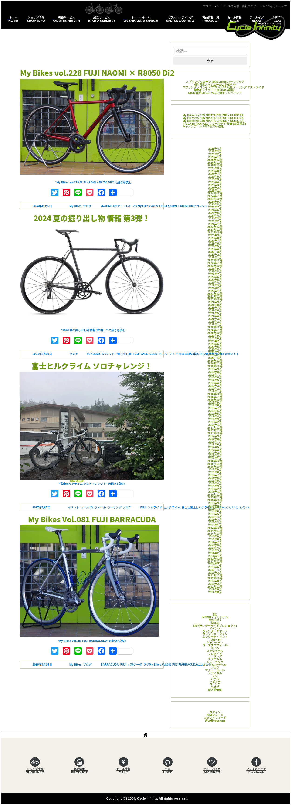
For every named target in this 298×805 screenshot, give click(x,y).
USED (153, 354)
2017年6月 (214, 444)
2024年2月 (214, 221)
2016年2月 (214, 489)
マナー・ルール (215, 670)
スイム (215, 648)
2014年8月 (214, 539)
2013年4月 (214, 570)
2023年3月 (214, 252)
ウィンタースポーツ (214, 631)
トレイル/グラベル (214, 664)
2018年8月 (214, 405)
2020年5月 (214, 346)
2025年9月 (214, 168)
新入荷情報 (215, 690)
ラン (215, 676)
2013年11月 (214, 561)
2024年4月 (214, 215)
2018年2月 (214, 422)
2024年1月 (214, 224)
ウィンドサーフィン (214, 634)
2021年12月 (214, 293)
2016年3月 (214, 486)
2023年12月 (214, 227)
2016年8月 (214, 472)
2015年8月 (214, 505)
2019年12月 (214, 360)
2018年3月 (214, 419)
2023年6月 (214, 243)
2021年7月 (214, 307)
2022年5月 (214, 280)
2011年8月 (214, 592)
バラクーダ (135, 664)
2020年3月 (214, 352)
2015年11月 (214, 497)
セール (163, 354)
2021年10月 (214, 299)
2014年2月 (214, 553)
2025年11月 (214, 162)
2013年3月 (214, 572)
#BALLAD (93, 354)
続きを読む (93, 182)
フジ (135, 206)
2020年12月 (214, 327)
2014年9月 (214, 536)
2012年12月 (214, 575)
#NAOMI (106, 206)
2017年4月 (214, 450)
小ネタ (215, 687)
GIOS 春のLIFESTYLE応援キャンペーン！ (215, 93)
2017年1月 (214, 458)
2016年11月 (214, 464)
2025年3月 (214, 185)
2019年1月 (214, 391)
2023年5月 (214, 246)
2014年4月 (214, 547)
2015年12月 (214, 494)
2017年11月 (214, 430)
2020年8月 (214, 338)
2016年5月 (214, 480)
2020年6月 (214, 344)
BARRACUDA (110, 664)
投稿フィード (215, 715)
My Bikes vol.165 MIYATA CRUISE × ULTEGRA (213, 115)
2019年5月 (214, 380)
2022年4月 (214, 282)
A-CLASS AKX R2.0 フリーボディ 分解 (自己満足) (214, 123)
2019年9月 (214, 369)
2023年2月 (214, 254)
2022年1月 (214, 291)
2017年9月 (214, 436)
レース (215, 678)
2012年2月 (214, 584)
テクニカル (215, 659)
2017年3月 (214, 452)
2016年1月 (214, 492)
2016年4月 (214, 483)
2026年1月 (214, 157)
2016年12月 (214, 461)
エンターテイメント (214, 637)
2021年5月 (214, 313)
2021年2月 (214, 321)
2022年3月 (214, 285)
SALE (144, 354)
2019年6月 (214, 377)
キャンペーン (215, 642)
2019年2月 (214, 388)
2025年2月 (214, 187)
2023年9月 (214, 235)
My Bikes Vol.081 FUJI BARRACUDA (92, 519)
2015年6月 (214, 511)
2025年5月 (214, 179)
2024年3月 (214, 218)
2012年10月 (214, 578)
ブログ (87, 206)
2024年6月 (214, 210)
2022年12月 (214, 260)
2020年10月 (214, 333)
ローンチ (214, 684)
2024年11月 (214, 196)
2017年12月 (214, 427)
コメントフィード (215, 717)
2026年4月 (214, 148)
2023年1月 (214, 257)
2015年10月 (214, 500)
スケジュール (215, 651)
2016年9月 (214, 469)
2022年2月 (214, 288)
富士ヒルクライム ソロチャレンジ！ (91, 365)
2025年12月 (214, 160)
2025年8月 (214, 171)
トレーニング (215, 662)
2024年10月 (214, 199)
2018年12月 (214, 394)
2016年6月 (214, 478)
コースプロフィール (93, 507)
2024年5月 (214, 213)
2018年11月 (214, 397)
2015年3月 (214, 519)
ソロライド (155, 507)
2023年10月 (214, 232)
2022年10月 (214, 266)
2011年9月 (214, 589)
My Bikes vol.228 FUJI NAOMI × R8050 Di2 (97, 72)
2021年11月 (214, 296)
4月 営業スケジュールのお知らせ (215, 84)
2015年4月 (214, 517)
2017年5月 (214, 447)
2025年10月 (214, 165)
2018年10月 (214, 399)
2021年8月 (214, 305)
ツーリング (114, 507)
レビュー (214, 681)
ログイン (214, 712)
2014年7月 (214, 542)
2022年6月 (214, 277)
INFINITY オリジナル (215, 617)
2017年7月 (214, 441)
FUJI (128, 206)
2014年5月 (214, 545)
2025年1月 (214, 190)
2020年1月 (214, 358)
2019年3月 (214, 386)
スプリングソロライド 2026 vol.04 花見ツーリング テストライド (223, 87)
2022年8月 (214, 271)
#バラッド (108, 354)
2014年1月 (214, 556)
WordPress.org (215, 720)
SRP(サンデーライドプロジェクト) (215, 625)
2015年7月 (214, 508)
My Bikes (75, 206)
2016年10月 (214, 466)
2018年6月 (214, 411)
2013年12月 (214, 558)
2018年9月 (214, 402)
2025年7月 (214, 174)
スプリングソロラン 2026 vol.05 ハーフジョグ (215, 81)
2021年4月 (214, 316)
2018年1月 (214, 425)
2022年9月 (214, 268)
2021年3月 (214, 319)
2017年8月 (214, 439)
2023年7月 (214, 240)
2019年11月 (214, 363)
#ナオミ (118, 206)
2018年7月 (214, 408)
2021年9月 (214, 302)
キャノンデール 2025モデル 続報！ (205, 126)
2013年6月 (214, 567)
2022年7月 (214, 274)
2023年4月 (214, 249)
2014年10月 (214, 533)
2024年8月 (214, 204)
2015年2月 (214, 522)
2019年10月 (214, 366)
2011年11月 (214, 586)
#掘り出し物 (123, 354)
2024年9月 (214, 201)
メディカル (215, 673)
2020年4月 (214, 349)
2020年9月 (214, 335)
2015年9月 (214, 503)
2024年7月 (214, 207)
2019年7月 (214, 374)
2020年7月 (214, 341)
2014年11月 (214, 531)
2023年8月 (214, 238)
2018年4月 (214, 416)
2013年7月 (214, 564)
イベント (73, 507)
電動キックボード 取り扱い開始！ (214, 90)
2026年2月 (214, 154)
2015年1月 (214, 525)
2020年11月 (214, 330)
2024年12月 (214, 193)
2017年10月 (214, 433)
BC (215, 614)
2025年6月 (214, 176)
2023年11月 (214, 229)
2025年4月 (214, 182)
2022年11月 (214, 263)
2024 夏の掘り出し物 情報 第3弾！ (92, 217)
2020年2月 (214, 355)
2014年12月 (214, 528)
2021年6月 (214, 310)
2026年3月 (214, 151)
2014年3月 (214, 550)
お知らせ (214, 639)
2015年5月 (214, 514)
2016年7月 (214, 475)
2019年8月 (214, 372)
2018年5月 (214, 413)
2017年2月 (214, 455)
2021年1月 (214, 324)
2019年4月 (214, 383)
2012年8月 (214, 581)
